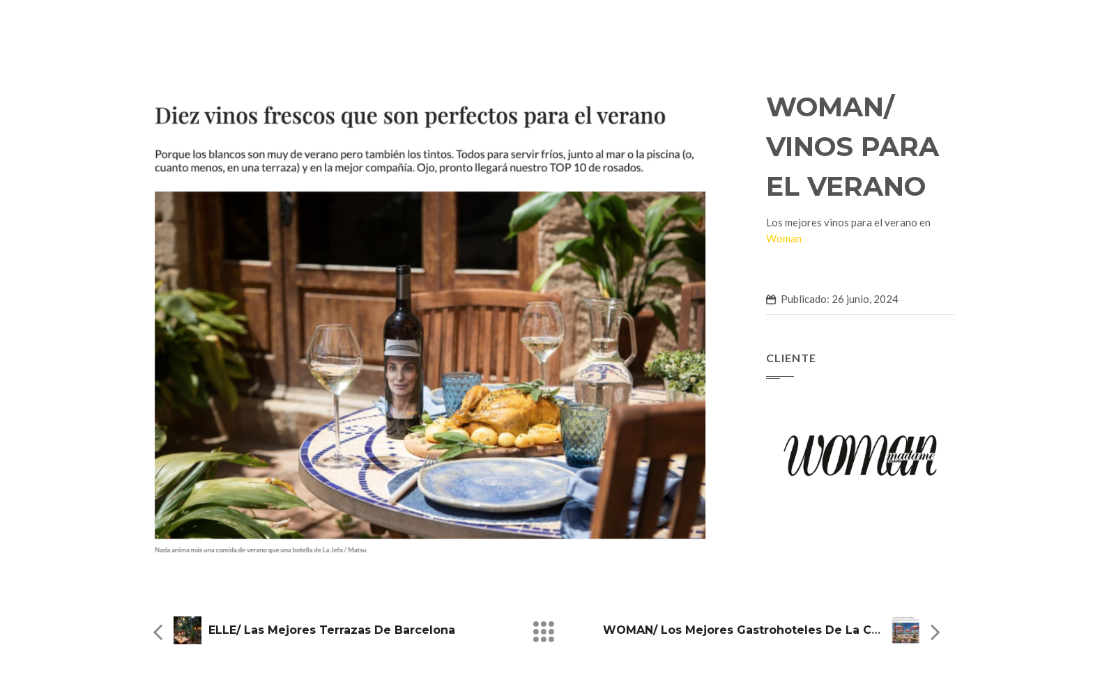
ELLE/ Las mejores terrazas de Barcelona (331, 630)
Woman (784, 238)
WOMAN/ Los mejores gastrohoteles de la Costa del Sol (773, 630)
